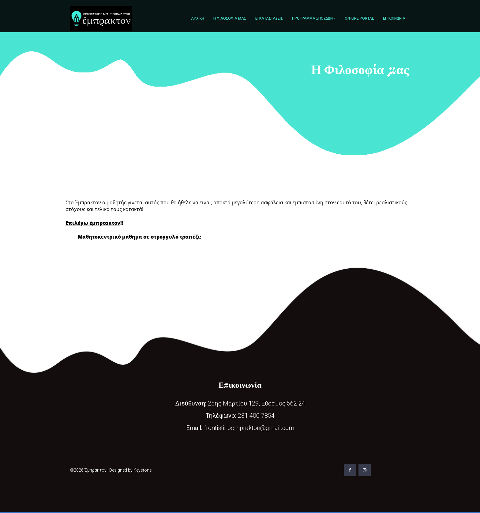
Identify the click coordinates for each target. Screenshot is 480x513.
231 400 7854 (240, 415)
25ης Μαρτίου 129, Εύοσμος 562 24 (240, 403)
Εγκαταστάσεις (269, 18)
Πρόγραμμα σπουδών (312, 18)
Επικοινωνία (394, 18)
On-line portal (359, 18)
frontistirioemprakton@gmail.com (240, 428)
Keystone (142, 470)
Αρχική (197, 18)
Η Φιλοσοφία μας (229, 18)
